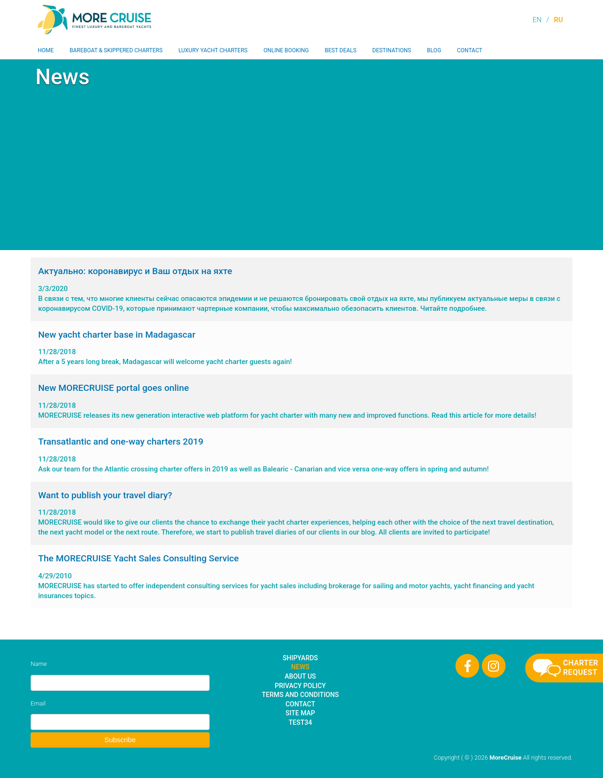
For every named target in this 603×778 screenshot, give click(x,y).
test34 (300, 722)
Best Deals (340, 50)
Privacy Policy (300, 685)
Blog (434, 50)
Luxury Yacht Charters (213, 50)
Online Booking (286, 50)
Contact (469, 50)
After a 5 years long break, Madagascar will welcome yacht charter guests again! (301, 347)
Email (38, 703)
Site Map (300, 713)
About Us (300, 676)
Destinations (391, 50)
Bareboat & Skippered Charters (116, 50)
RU (558, 20)
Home (46, 50)
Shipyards (300, 658)
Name (39, 663)
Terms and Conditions (300, 694)
